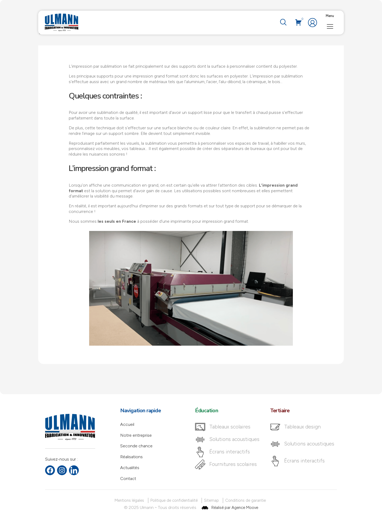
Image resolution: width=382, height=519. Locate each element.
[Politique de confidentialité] (175, 500)
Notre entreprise (136, 435)
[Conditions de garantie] (246, 500)
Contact (128, 478)
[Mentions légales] (130, 500)
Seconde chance (136, 445)
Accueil (127, 424)
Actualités (129, 467)
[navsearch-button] (283, 22)
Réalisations (131, 456)
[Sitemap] (212, 500)
